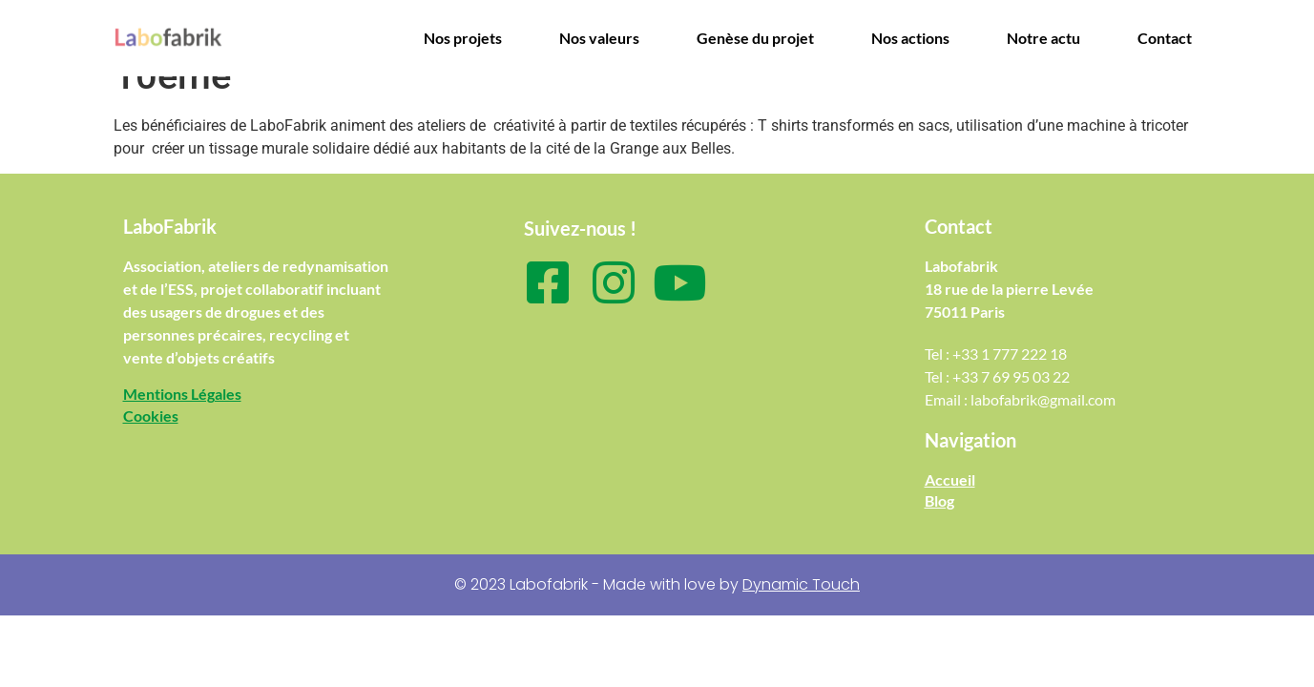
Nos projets (463, 38)
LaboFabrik (170, 226)
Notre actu (1043, 38)
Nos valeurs (599, 38)
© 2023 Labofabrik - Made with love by (657, 584)
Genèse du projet (755, 38)
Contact (1164, 38)
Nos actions (910, 38)
